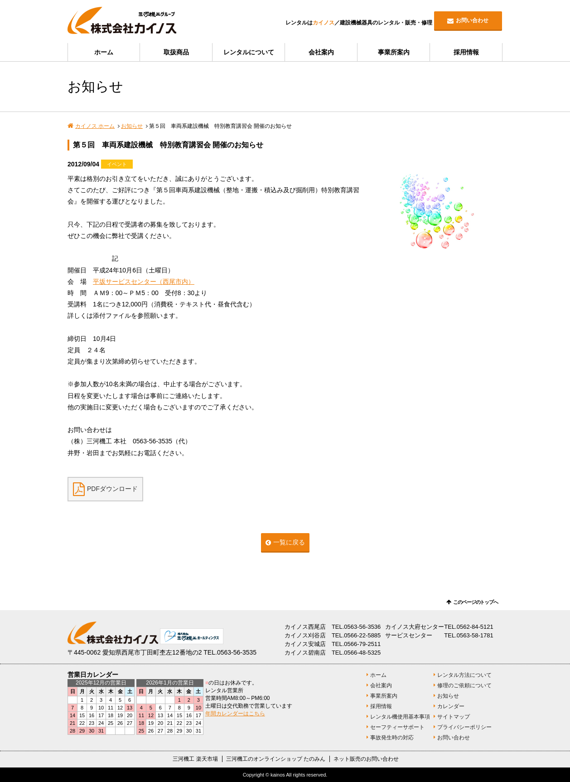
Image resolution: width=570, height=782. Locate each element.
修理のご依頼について (464, 685)
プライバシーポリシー (464, 727)
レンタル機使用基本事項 (400, 717)
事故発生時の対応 (392, 737)
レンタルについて (248, 52)
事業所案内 (394, 52)
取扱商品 (176, 52)
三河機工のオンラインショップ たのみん (275, 759)
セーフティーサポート (397, 727)
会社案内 (321, 52)
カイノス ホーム (95, 126)
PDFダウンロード (112, 488)
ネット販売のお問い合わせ (366, 759)
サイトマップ (453, 717)
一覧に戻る (289, 542)
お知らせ (132, 126)
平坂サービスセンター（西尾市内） (143, 281)
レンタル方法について (464, 675)
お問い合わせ (472, 20)
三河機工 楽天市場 (195, 759)
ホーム (103, 52)
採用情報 (466, 52)
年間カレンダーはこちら (235, 713)
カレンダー (450, 706)
